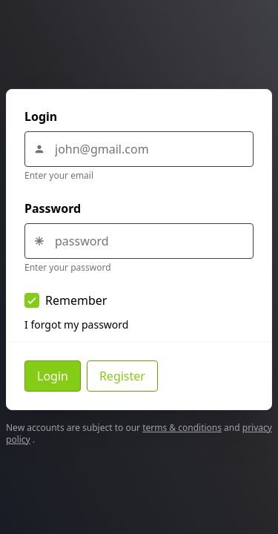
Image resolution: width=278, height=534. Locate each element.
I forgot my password (76, 324)
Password (52, 208)
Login (40, 116)
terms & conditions (182, 427)
